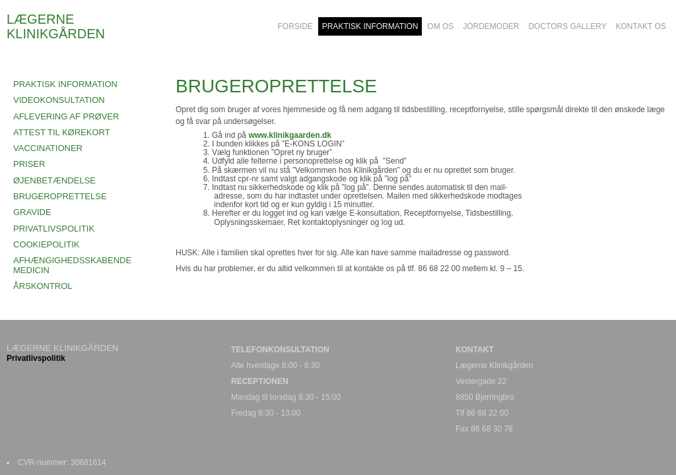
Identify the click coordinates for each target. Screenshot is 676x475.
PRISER (29, 164)
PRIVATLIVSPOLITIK (53, 229)
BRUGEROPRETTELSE (60, 196)
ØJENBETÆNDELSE (54, 180)
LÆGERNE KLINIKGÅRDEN (56, 26)
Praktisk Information (65, 84)
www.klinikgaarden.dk (289, 135)
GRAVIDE (32, 212)
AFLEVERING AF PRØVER (66, 116)
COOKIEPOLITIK (46, 244)
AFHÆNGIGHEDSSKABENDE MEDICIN (72, 264)
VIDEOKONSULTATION (59, 100)
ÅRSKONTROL (43, 286)
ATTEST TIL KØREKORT (61, 132)
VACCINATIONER (48, 148)
